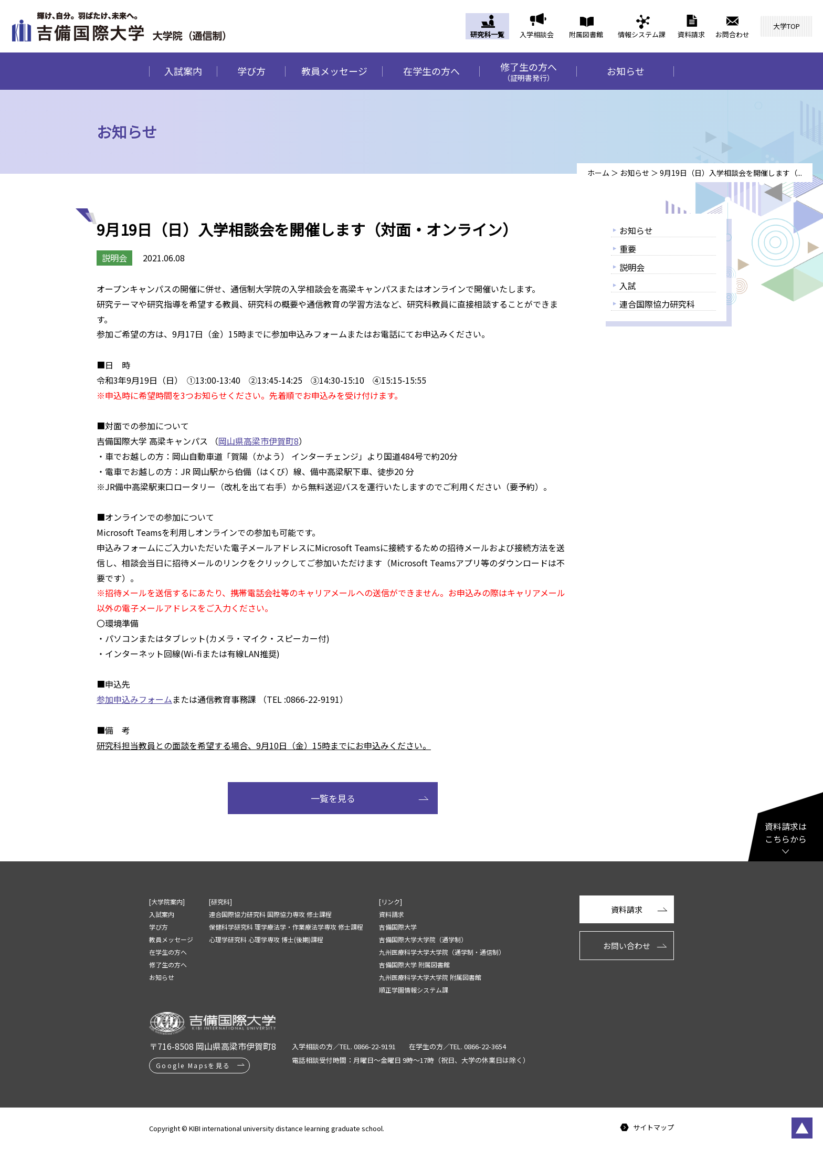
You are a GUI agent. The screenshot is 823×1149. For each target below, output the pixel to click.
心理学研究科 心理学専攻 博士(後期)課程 (266, 939)
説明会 (632, 267)
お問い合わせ (626, 945)
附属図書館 (586, 34)
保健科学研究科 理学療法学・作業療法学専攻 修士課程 (286, 926)
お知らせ (626, 71)
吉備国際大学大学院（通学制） (423, 939)
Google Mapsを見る (193, 1065)
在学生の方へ (431, 71)
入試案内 (183, 71)
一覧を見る (333, 798)
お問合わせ (732, 34)
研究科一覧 (487, 34)
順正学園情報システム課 (413, 989)
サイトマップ (653, 1127)
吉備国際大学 (398, 926)
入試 (627, 285)
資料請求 (691, 34)
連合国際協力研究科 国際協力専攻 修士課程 (270, 914)
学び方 (251, 71)
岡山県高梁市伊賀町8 (258, 441)
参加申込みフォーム (134, 699)
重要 (627, 249)
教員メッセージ (334, 71)
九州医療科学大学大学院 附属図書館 (430, 977)
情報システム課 (642, 34)
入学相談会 (537, 34)
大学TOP (786, 26)
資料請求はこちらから (786, 832)
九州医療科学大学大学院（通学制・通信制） (442, 951)
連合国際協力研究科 (657, 304)
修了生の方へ (528, 71)
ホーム (598, 172)
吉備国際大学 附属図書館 (414, 964)
